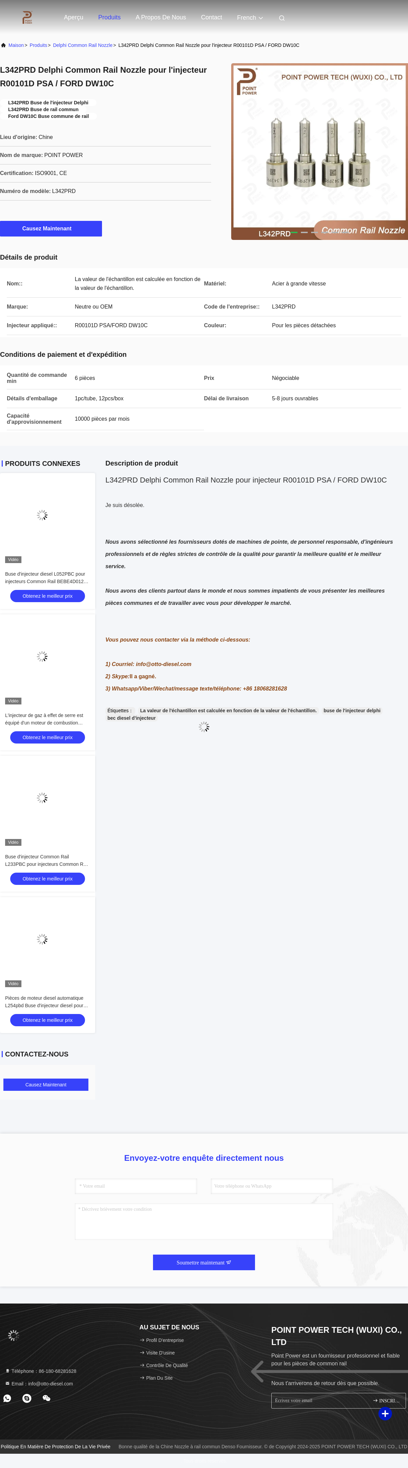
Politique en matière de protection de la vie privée (56, 1446)
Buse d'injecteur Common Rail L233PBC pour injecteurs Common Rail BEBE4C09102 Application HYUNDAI (46, 864)
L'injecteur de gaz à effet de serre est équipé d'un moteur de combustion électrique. (44, 723)
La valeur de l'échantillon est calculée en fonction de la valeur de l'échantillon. (228, 710)
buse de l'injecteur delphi (352, 710)
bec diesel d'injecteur (131, 718)
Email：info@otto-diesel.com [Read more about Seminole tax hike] (39, 1383)
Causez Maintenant (51, 228)
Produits (109, 17)
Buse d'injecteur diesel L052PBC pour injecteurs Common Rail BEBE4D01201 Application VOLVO (47, 581)
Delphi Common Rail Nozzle (83, 45)
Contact (211, 17)
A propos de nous (161, 17)
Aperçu (73, 17)
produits (38, 45)
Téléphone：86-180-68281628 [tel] (40, 1371)
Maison (16, 45)
